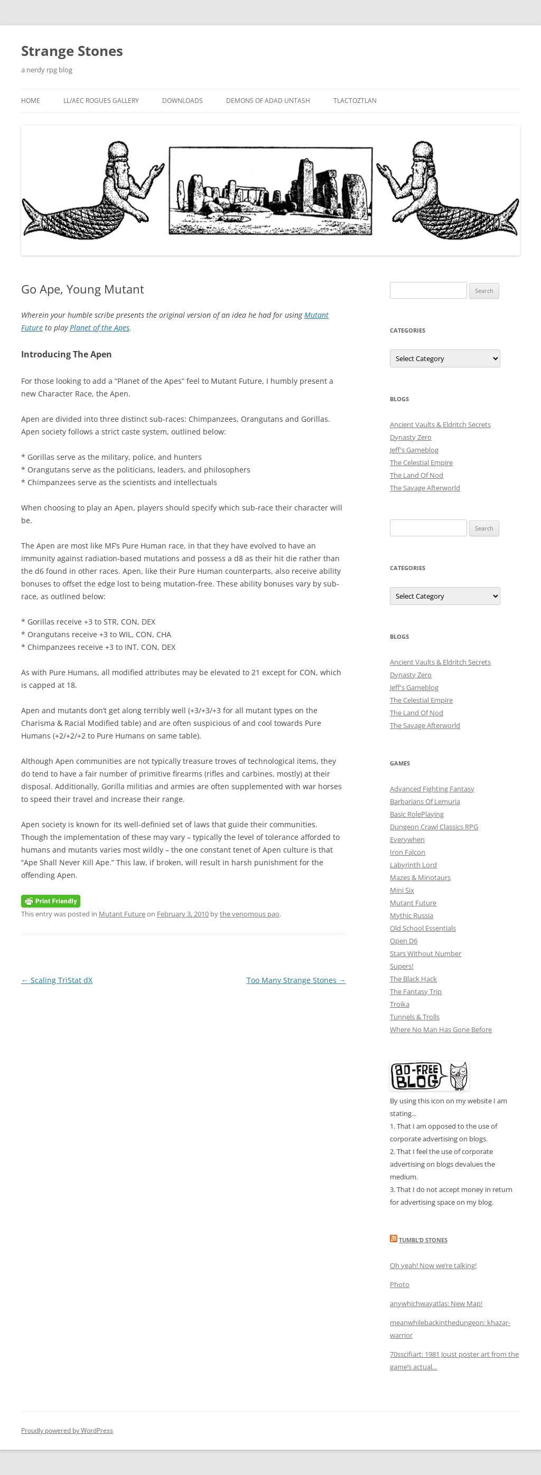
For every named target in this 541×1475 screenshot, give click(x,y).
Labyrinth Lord (413, 864)
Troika (399, 1004)
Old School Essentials (423, 928)
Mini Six (402, 890)
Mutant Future (122, 914)
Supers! (401, 966)
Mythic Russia (411, 915)
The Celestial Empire (421, 462)
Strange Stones (72, 50)
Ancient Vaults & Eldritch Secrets (440, 424)
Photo (399, 1284)
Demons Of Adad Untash (268, 100)
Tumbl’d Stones (423, 1240)
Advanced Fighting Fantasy (432, 788)
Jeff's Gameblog (414, 450)
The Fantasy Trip (416, 991)
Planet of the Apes (99, 328)
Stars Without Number (425, 953)
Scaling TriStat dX (56, 980)
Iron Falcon (407, 852)
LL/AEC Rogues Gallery (101, 100)
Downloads (182, 100)
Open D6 (403, 940)
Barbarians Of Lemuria (425, 801)
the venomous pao (249, 914)
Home (30, 100)
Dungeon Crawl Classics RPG (434, 826)
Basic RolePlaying (417, 814)
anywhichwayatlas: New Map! (436, 1303)
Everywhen (407, 839)
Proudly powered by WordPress (67, 1430)
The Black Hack (413, 979)
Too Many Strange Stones (296, 980)
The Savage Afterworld (425, 488)
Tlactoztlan (355, 100)
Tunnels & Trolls (415, 1017)
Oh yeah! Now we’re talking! (433, 1265)
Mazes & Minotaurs (420, 877)
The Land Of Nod (416, 475)
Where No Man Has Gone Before (441, 1029)
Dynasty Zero (411, 437)
